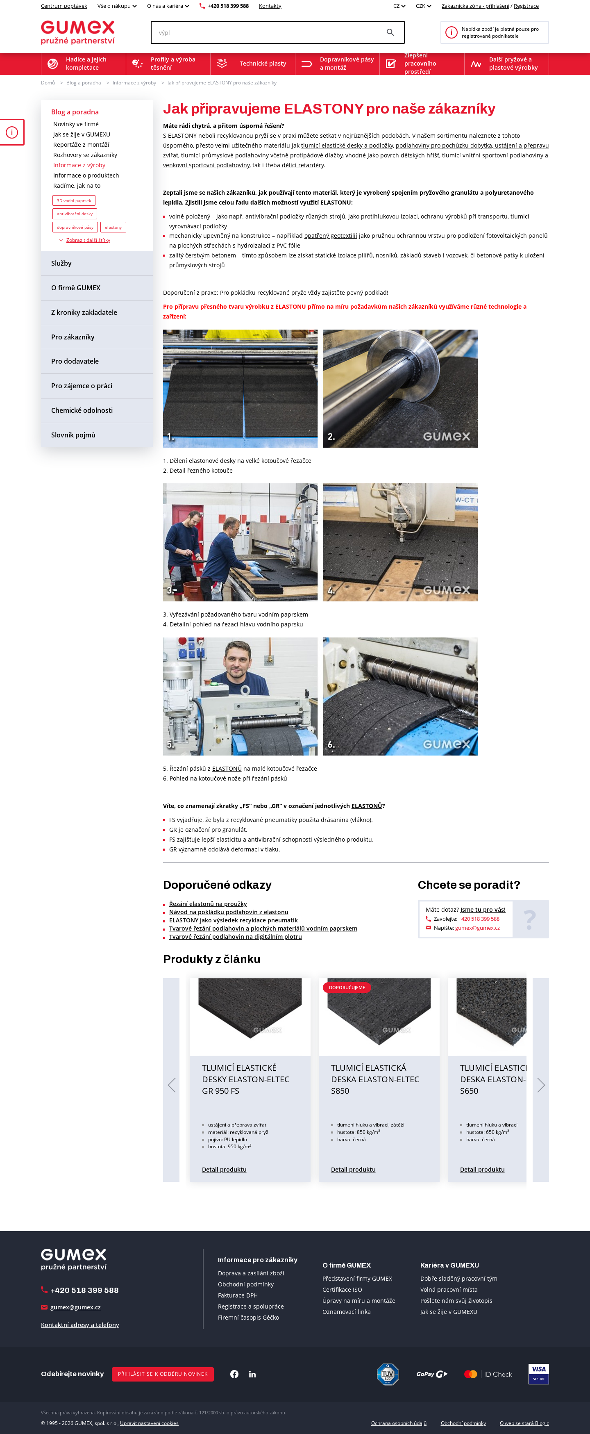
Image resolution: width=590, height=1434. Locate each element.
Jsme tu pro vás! (483, 909)
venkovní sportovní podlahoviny (206, 165)
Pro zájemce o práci (81, 385)
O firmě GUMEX (75, 287)
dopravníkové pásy (75, 227)
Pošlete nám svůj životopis (456, 1300)
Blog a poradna (83, 82)
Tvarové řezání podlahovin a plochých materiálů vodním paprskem (263, 928)
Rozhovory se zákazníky (85, 155)
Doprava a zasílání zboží (251, 1273)
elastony (113, 227)
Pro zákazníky (73, 336)
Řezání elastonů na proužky (208, 904)
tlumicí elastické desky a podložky (347, 145)
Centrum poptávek (64, 5)
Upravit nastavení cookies (149, 1423)
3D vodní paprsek (74, 200)
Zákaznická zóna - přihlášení (475, 5)
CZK (420, 5)
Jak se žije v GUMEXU (81, 134)
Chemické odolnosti (82, 410)
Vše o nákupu (114, 5)
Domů (48, 82)
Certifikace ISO (342, 1289)
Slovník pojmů (73, 434)
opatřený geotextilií (330, 235)
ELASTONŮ (227, 768)
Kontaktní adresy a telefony (80, 1325)
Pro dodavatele (75, 361)
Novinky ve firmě (76, 124)
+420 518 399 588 (228, 5)
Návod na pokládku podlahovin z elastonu (228, 912)
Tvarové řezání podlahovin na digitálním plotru (235, 936)
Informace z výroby (134, 82)
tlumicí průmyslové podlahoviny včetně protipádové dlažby (262, 155)
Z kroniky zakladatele (84, 312)
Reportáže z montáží (81, 144)
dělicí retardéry (303, 165)
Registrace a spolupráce (251, 1306)
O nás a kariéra (165, 5)
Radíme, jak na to (76, 185)
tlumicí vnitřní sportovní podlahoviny (492, 155)
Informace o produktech (86, 175)
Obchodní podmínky (246, 1284)
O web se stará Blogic (524, 1423)
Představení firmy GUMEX (357, 1278)
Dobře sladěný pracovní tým (458, 1278)
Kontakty (270, 5)
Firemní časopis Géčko (248, 1317)
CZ (396, 5)
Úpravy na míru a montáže (358, 1300)
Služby (61, 263)
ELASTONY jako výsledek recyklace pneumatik (233, 920)
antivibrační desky (75, 213)
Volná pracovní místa (449, 1289)
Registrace (526, 5)
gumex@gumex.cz (477, 927)
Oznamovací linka (346, 1312)
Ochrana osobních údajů (399, 1423)
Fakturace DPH (238, 1295)
